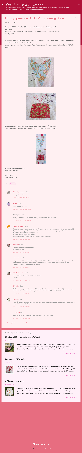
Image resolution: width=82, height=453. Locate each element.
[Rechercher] (79, 5)
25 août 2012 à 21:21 (21, 307)
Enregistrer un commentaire (17, 323)
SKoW (12, 184)
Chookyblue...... (18, 192)
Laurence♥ (16, 258)
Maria (15, 203)
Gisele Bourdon (19, 273)
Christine (16, 312)
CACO (15, 286)
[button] (75, 17)
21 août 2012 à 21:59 (21, 198)
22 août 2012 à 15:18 (21, 280)
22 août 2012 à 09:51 (22, 252)
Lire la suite (71, 353)
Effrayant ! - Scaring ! (15, 381)
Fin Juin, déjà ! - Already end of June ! (22, 337)
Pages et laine (18, 226)
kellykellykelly (47, 448)
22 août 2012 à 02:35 (22, 209)
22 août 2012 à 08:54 (22, 239)
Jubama (16, 245)
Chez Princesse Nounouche (24, 4)
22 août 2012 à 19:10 (21, 294)
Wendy (15, 299)
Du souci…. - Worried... (15, 359)
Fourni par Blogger (41, 444)
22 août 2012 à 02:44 (22, 220)
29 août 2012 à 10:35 (22, 318)
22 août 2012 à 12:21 (21, 267)
